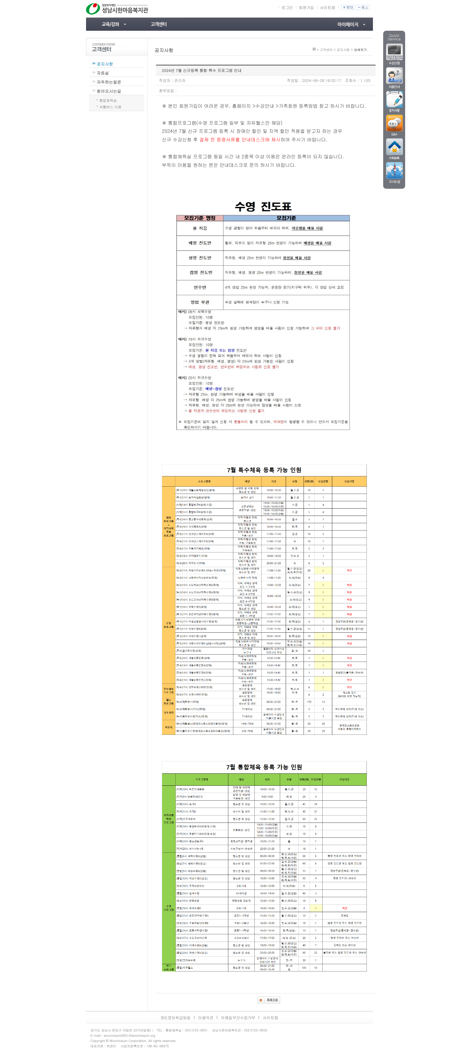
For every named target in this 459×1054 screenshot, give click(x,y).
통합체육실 (108, 100)
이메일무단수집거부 (238, 1017)
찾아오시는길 (109, 91)
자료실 (103, 73)
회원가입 (306, 7)
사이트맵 (327, 7)
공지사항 (105, 64)
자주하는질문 (109, 82)
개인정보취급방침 (175, 1017)
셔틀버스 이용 (110, 106)
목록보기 (268, 1000)
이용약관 (205, 1017)
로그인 (287, 7)
